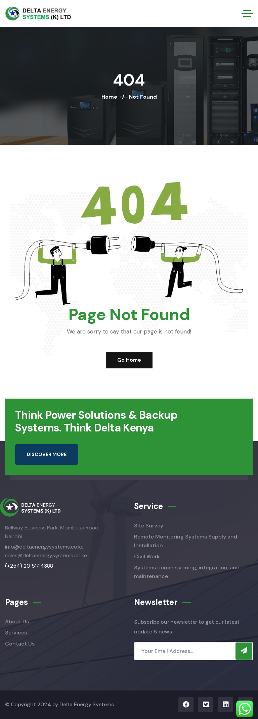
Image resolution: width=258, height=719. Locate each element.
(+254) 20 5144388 (29, 565)
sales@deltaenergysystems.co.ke (46, 555)
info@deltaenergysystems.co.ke (44, 546)
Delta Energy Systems (86, 704)
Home (109, 96)
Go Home (129, 360)
